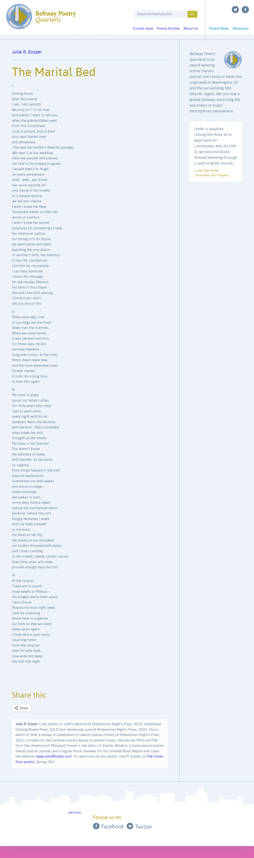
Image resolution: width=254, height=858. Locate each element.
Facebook (245, 9)
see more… (75, 812)
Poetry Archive (168, 28)
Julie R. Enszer (27, 52)
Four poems (25, 762)
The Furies (155, 756)
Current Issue (143, 28)
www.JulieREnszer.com (54, 756)
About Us (190, 28)
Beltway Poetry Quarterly (41, 16)
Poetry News (219, 28)
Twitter (235, 9)
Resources (240, 28)
